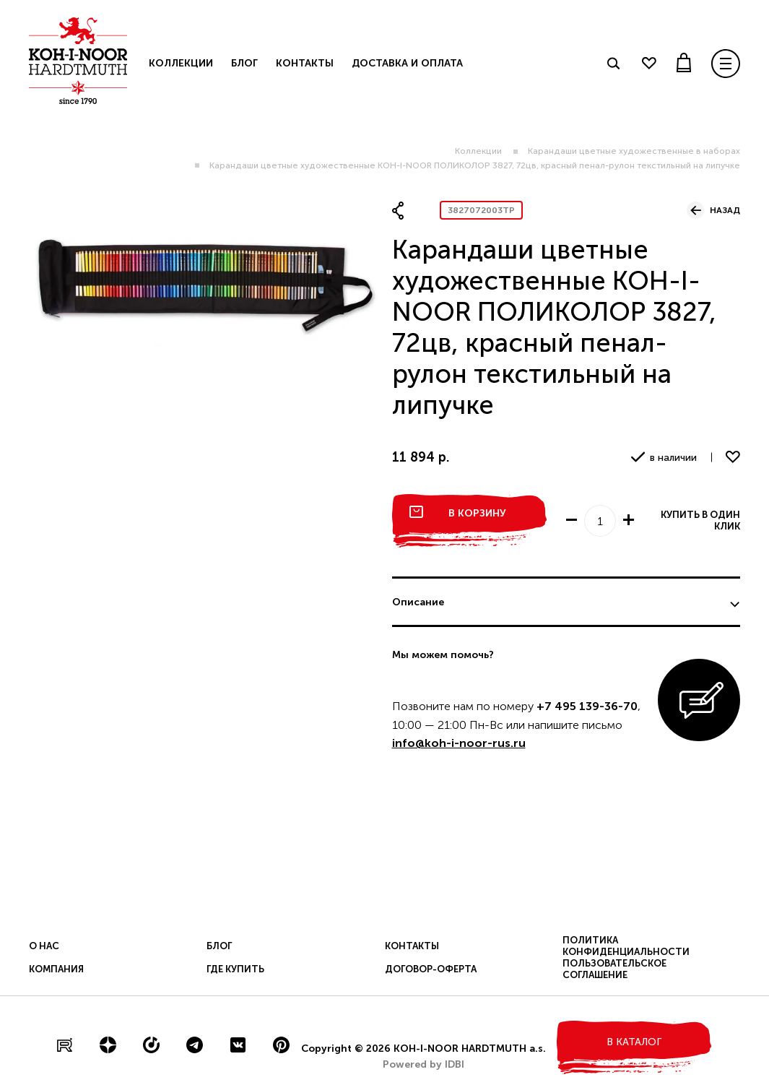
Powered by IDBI (423, 1064)
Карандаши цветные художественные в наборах (634, 151)
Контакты (305, 63)
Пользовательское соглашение (614, 969)
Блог (244, 63)
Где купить (235, 969)
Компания (56, 969)
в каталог (634, 1042)
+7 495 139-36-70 (587, 706)
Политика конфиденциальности (626, 946)
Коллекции (478, 151)
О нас (44, 946)
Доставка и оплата (407, 63)
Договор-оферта (431, 969)
